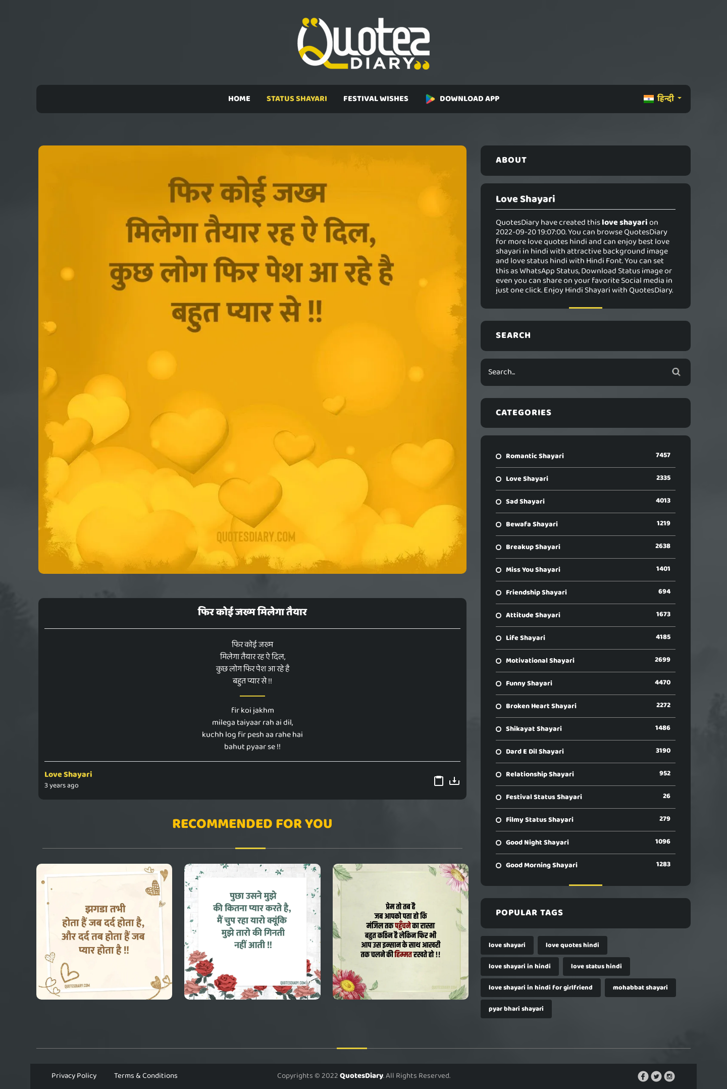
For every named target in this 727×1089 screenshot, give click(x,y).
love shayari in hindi (520, 966)
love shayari (507, 945)
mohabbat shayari (640, 987)
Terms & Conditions (146, 1076)
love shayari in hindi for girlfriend (541, 987)
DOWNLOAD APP (462, 98)
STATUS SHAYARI (297, 98)
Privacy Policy (73, 1076)
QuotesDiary (361, 1076)
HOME (239, 98)
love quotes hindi (572, 945)
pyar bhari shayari (516, 1009)
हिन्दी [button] (660, 98)
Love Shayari (68, 774)
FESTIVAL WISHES (375, 98)
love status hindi (596, 966)
